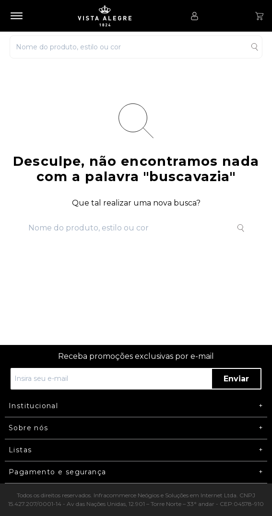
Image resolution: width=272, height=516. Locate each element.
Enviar (236, 378)
